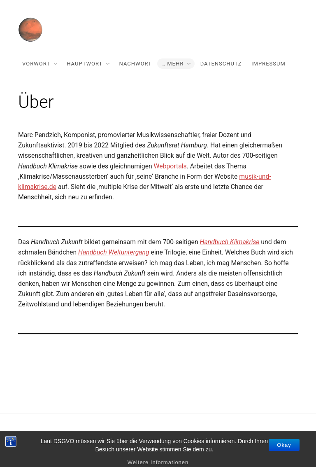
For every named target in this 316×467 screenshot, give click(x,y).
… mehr (172, 64)
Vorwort (36, 64)
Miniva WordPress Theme (172, 440)
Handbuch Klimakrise (230, 242)
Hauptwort (84, 64)
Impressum (268, 64)
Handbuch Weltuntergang (113, 252)
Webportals (170, 166)
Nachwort (135, 64)
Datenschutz (221, 64)
